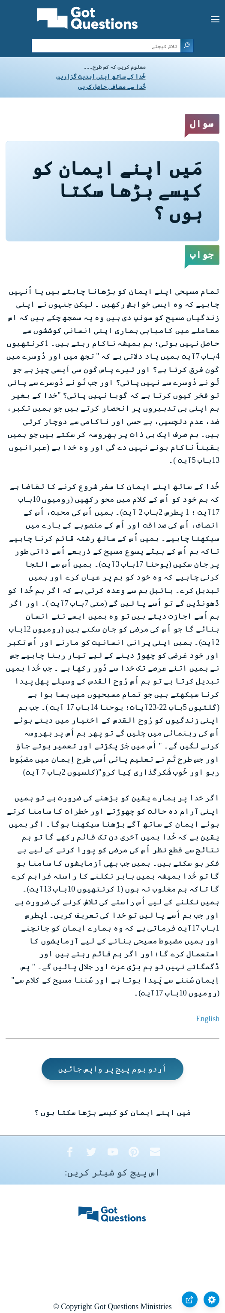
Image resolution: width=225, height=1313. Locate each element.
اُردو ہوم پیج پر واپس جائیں (112, 1069)
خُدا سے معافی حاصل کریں (112, 87)
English (207, 1018)
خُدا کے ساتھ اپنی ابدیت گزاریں (101, 76)
